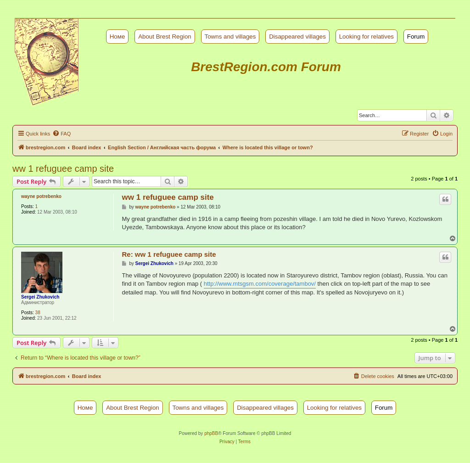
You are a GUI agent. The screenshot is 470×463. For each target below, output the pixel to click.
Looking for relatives (366, 36)
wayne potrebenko (41, 196)
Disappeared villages (297, 36)
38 (37, 312)
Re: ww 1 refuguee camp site (169, 254)
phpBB (211, 433)
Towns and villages (230, 36)
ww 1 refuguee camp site (63, 169)
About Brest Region (164, 36)
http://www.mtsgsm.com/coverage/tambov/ (260, 283)
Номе (117, 36)
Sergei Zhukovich (40, 296)
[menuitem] (61, 133)
